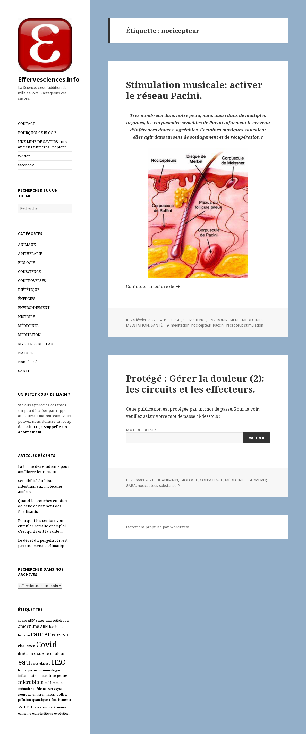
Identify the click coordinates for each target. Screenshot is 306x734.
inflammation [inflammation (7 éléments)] (28, 675)
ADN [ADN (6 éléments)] (31, 620)
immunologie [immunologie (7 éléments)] (49, 670)
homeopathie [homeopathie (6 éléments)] (28, 670)
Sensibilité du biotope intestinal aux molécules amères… (40, 486)
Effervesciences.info (49, 79)
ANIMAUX (27, 244)
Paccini (218, 325)
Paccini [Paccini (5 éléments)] (50, 694)
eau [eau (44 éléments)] (24, 662)
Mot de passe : (198, 435)
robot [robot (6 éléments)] (53, 700)
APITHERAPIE (30, 253)
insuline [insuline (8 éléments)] (48, 675)
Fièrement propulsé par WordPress (158, 526)
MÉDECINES (28, 325)
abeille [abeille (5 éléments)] (22, 620)
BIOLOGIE (26, 262)
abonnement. (30, 432)
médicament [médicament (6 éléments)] (54, 683)
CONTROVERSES (32, 280)
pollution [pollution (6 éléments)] (24, 700)
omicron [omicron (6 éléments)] (38, 694)
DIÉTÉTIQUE (28, 289)
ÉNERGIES (26, 298)
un (64, 426)
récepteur (234, 325)
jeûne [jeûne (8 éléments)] (62, 675)
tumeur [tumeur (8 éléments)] (65, 699)
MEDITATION (29, 334)
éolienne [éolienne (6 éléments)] (24, 713)
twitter (24, 156)
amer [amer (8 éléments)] (40, 620)
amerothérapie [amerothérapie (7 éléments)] (58, 620)
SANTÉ (24, 370)
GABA (131, 485)
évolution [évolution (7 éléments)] (61, 713)
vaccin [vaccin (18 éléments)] (26, 706)
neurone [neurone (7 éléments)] (24, 694)
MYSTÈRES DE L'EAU (35, 343)
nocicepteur (201, 325)
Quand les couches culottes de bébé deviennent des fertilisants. (42, 506)
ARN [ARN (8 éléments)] (44, 626)
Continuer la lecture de (153, 286)
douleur (260, 480)
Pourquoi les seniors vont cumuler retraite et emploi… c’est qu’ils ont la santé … (43, 526)
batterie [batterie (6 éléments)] (24, 635)
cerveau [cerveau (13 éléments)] (61, 634)
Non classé (27, 361)
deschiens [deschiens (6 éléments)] (25, 654)
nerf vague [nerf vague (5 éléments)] (55, 689)
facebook (26, 165)
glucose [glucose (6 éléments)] (44, 663)
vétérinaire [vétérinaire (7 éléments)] (57, 707)
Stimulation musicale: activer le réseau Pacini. (194, 90)
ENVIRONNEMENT (34, 307)
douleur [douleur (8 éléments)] (57, 653)
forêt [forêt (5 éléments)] (34, 663)
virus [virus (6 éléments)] (44, 707)
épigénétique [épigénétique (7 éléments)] (42, 713)
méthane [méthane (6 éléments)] (40, 689)
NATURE (25, 352)
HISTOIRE (26, 316)
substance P (169, 485)
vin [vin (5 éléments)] (37, 707)
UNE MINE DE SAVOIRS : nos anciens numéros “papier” (42, 144)
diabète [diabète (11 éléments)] (41, 653)
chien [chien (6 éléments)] (31, 646)
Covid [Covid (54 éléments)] (46, 644)
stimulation (253, 325)
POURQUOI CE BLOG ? (37, 132)
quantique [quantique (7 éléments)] (40, 699)
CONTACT (26, 123)
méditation (180, 325)
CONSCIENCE (29, 271)
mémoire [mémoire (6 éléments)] (25, 689)
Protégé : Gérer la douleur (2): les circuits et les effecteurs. (195, 383)
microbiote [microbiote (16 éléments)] (31, 682)
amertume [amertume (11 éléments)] (28, 626)
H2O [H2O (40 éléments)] (59, 662)
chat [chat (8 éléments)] (22, 645)
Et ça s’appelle (47, 426)
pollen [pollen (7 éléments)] (61, 694)
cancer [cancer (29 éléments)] (41, 634)
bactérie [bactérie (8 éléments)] (56, 626)
